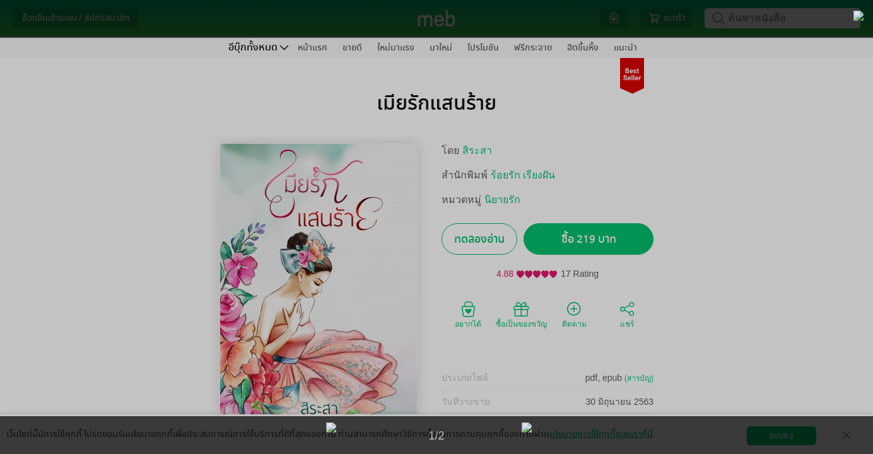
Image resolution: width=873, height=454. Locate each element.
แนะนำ (625, 47)
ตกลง (782, 435)
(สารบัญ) (638, 378)
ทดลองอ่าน (479, 239)
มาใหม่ (441, 47)
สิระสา (477, 150)
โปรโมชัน (483, 47)
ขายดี (352, 47)
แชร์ (627, 314)
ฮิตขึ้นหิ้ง (583, 47)
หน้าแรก (312, 47)
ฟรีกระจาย (533, 47)
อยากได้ (468, 314)
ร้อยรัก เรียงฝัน (523, 175)
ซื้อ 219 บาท (588, 239)
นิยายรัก (502, 199)
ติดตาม (574, 314)
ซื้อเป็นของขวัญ (521, 314)
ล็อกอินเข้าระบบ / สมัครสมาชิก (75, 18)
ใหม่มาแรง (395, 47)
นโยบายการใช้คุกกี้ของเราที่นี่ (601, 434)
